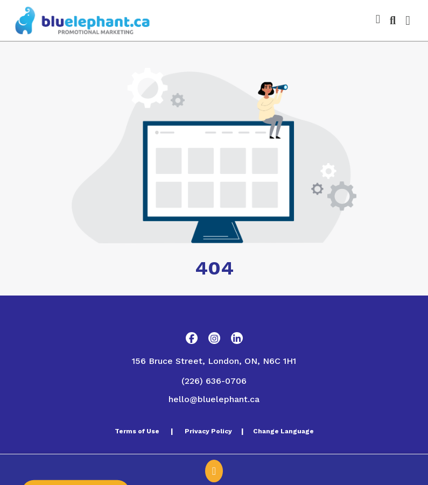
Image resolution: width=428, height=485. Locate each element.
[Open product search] (393, 20)
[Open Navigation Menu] (408, 20)
